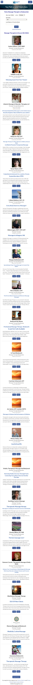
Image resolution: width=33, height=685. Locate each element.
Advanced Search (16, 29)
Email (18, 60)
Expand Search (16, 676)
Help (14, 682)
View (14, 60)
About (22, 682)
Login (30, 2)
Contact (18, 682)
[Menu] (2, 2)
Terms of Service (21, 680)
